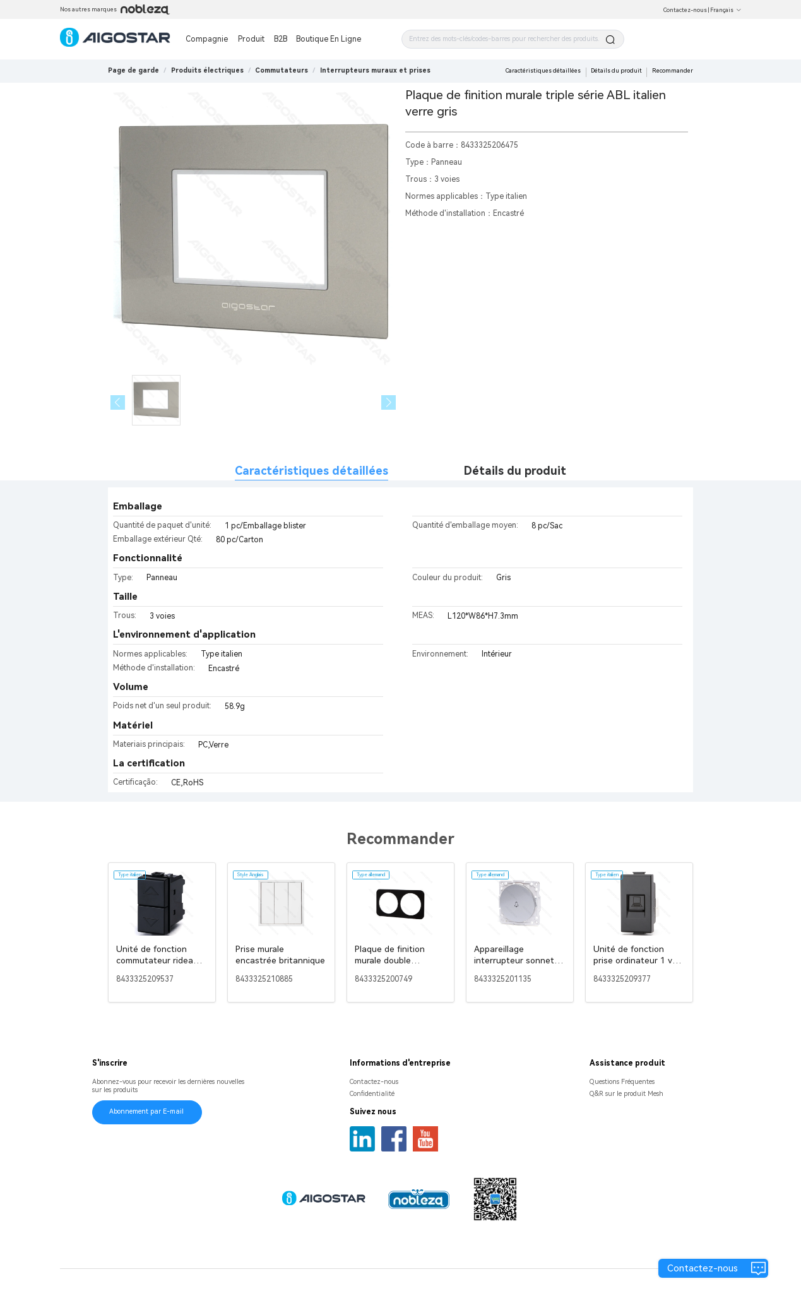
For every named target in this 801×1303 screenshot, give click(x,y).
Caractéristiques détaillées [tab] (311, 470)
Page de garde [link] (133, 70)
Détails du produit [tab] (515, 470)
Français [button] (726, 10)
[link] (207, 70)
